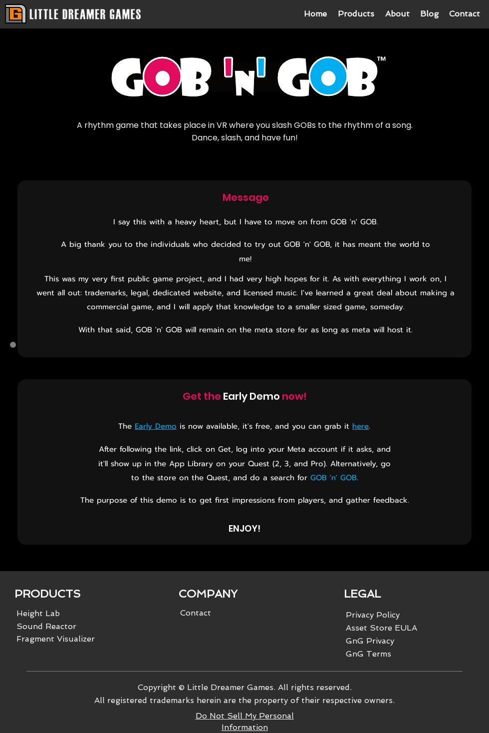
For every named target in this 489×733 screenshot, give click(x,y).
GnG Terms (368, 654)
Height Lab (38, 613)
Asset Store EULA (381, 628)
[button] (355, 14)
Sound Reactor (46, 626)
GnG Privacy (370, 641)
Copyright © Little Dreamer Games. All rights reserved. (245, 687)
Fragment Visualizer (55, 639)
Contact (195, 613)
